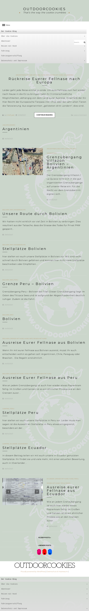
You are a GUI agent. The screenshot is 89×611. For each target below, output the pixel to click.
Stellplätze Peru (20, 413)
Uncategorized (8, 125)
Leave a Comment (80, 115)
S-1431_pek (10, 115)
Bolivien (60, 149)
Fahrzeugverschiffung (11, 56)
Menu (7, 25)
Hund (43, 75)
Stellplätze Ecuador (24, 448)
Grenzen (68, 149)
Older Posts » (44, 537)
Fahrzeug (43, 50)
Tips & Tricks (65, 483)
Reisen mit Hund (43, 46)
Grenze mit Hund (33, 75)
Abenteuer (43, 41)
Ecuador (13, 444)
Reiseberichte (20, 210)
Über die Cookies (43, 36)
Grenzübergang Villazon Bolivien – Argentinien (64, 162)
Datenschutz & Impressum (57, 571)
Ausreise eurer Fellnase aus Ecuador (63, 490)
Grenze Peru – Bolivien (28, 284)
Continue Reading (44, 115)
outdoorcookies (44, 9)
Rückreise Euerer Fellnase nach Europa (45, 80)
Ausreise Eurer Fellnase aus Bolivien (44, 342)
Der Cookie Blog (9, 31)
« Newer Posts (44, 545)
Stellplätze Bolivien (24, 249)
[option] (22, 161)
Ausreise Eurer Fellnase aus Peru (40, 378)
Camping (5, 409)
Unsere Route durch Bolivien (35, 214)
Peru (16, 280)
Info (47, 75)
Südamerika (68, 75)
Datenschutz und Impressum (43, 60)
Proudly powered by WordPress (33, 571)
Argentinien (21, 75)
